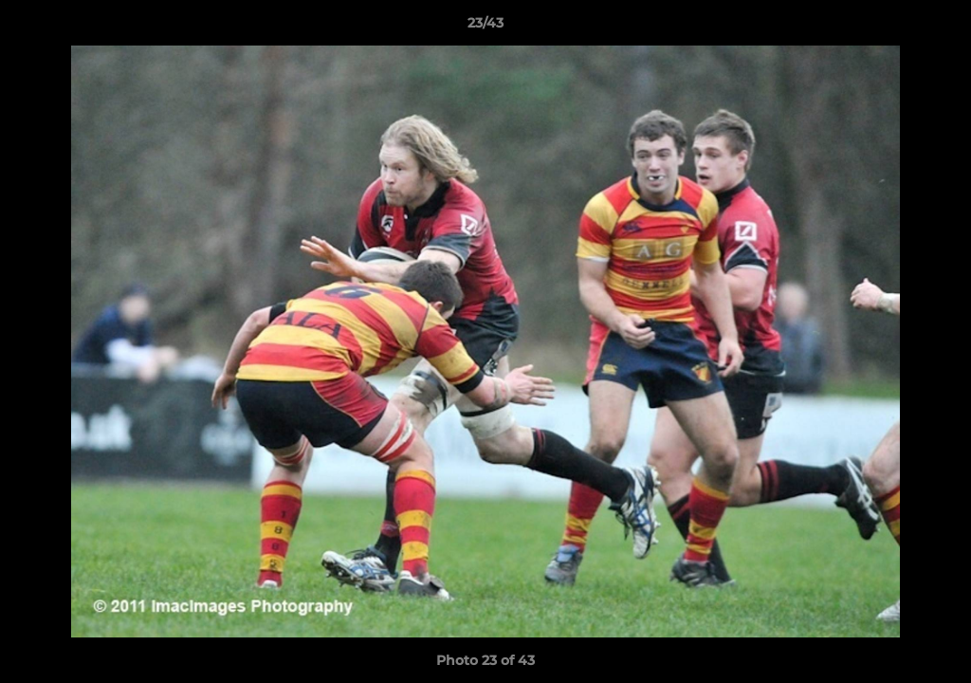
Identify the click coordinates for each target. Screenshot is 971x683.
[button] (936, 27)
